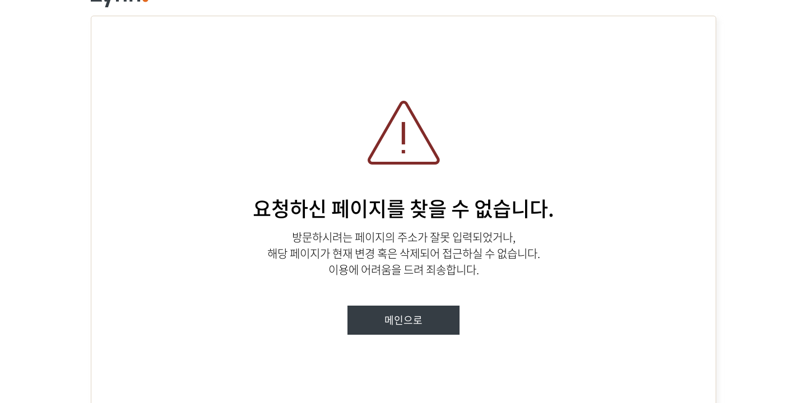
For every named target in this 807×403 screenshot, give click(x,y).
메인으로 (403, 319)
